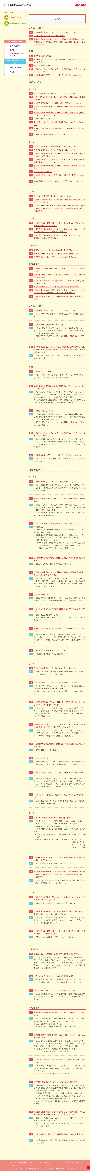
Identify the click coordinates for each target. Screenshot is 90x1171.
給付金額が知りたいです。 (44, 65)
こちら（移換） (56, 826)
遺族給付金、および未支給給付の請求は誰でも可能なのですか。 (58, 250)
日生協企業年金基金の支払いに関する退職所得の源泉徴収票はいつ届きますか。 (59, 108)
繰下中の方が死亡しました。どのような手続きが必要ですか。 (57, 253)
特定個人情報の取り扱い (74, 1162)
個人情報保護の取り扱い (49, 1162)
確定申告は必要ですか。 (43, 119)
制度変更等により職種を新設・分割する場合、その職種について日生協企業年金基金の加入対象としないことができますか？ (59, 291)
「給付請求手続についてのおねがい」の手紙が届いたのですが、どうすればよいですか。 (59, 70)
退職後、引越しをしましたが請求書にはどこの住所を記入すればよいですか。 (59, 129)
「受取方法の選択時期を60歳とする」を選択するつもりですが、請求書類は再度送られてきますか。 (59, 224)
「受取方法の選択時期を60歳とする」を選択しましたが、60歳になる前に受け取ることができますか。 (59, 236)
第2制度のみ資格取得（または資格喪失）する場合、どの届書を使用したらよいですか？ (59, 282)
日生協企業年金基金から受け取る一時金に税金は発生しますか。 (58, 103)
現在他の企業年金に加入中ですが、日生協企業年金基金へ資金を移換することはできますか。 (59, 201)
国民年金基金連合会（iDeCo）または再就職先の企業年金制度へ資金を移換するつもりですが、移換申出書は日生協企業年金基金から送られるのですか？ (59, 41)
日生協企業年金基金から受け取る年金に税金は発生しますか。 (57, 146)
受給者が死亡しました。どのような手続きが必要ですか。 (55, 257)
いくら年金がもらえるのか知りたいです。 (49, 36)
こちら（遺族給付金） (62, 982)
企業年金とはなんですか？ (44, 56)
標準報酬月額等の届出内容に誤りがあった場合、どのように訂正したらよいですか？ (59, 276)
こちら (38, 333)
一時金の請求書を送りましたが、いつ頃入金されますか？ (55, 32)
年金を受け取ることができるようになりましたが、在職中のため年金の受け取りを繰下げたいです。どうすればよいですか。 (59, 161)
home (6, 12)
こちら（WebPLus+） (48, 1051)
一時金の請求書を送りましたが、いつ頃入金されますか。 (55, 93)
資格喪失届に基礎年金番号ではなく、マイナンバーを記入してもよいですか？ (59, 270)
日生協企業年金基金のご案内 (21, 1162)
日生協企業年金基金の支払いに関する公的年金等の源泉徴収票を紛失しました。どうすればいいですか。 (59, 155)
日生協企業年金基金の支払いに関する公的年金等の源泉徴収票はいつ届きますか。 (59, 167)
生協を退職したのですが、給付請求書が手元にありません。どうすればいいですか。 (59, 61)
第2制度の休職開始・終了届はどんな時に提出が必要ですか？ (56, 287)
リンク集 (14, 1165)
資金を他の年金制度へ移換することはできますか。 (53, 196)
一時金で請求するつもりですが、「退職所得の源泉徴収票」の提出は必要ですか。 (59, 98)
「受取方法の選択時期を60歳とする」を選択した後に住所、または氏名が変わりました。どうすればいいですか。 (59, 230)
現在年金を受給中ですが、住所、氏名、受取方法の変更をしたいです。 (58, 176)
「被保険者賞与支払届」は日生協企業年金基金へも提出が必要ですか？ (58, 297)
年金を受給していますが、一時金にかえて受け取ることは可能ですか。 (58, 182)
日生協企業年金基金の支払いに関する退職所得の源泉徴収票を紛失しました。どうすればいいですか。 (59, 114)
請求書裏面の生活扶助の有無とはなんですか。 (51, 134)
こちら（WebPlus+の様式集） (66, 336)
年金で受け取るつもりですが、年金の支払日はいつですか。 (56, 150)
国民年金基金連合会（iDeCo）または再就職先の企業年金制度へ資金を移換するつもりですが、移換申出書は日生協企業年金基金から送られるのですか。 (59, 208)
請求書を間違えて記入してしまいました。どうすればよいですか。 (58, 75)
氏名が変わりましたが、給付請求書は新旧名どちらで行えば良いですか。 (59, 123)
